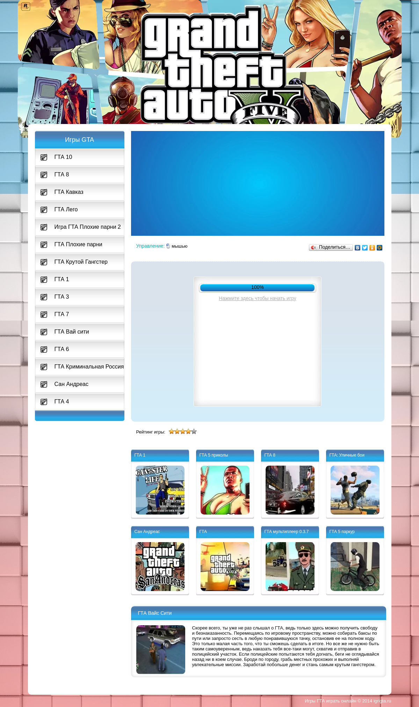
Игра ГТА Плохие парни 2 (88, 227)
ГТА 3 (62, 297)
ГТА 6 (62, 349)
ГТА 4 (62, 401)
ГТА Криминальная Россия (89, 367)
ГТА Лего (66, 209)
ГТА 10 (63, 157)
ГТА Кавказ (69, 192)
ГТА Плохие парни (78, 244)
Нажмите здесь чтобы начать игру (257, 298)
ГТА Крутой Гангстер (81, 262)
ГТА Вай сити (72, 332)
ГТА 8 (62, 174)
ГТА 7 (62, 314)
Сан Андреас (71, 384)
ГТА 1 (62, 279)
